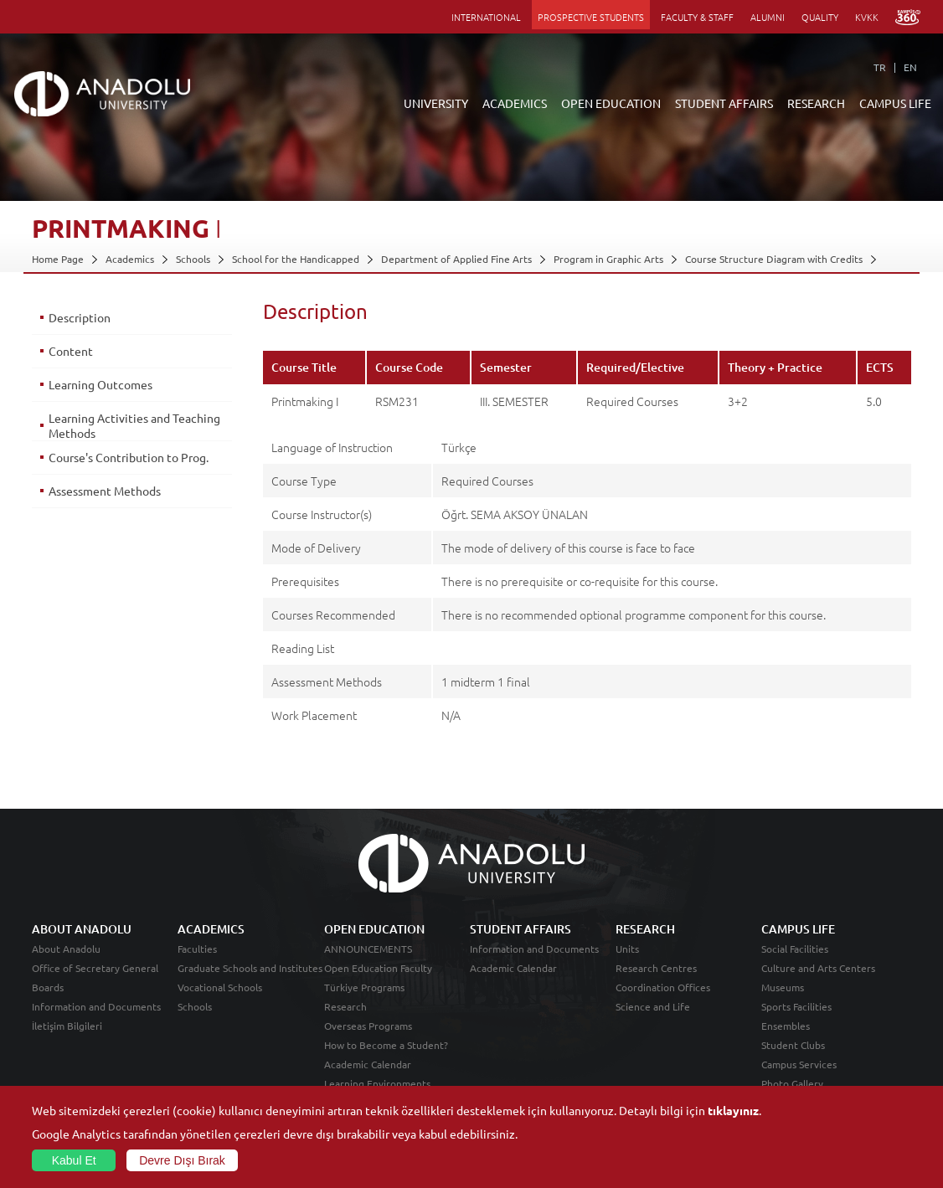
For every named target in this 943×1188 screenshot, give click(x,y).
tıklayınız (733, 1110)
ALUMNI (767, 16)
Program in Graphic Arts (608, 258)
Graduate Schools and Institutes (250, 968)
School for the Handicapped (295, 258)
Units (627, 948)
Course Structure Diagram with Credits (774, 258)
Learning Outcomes (100, 384)
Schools (193, 258)
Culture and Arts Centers (818, 968)
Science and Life (653, 1006)
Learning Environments (377, 1083)
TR (879, 67)
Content (71, 350)
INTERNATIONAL (486, 16)
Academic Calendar (367, 1064)
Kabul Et (74, 1160)
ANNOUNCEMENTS (368, 948)
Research (345, 1006)
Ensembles (785, 1025)
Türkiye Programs (364, 987)
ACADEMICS (514, 103)
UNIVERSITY (436, 103)
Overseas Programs (368, 1025)
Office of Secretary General (95, 968)
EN (910, 67)
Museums (782, 987)
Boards (48, 987)
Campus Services (799, 1064)
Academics (130, 258)
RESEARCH (816, 103)
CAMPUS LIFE (895, 103)
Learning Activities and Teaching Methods (134, 425)
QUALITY (819, 16)
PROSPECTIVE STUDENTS (591, 16)
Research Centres (656, 968)
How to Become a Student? (386, 1045)
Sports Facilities (796, 1006)
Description (80, 317)
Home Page (58, 258)
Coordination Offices (663, 987)
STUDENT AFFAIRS (724, 103)
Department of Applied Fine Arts (456, 258)
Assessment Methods (105, 490)
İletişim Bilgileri (67, 1025)
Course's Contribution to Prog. (129, 457)
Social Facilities (794, 948)
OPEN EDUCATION (611, 103)
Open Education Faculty (378, 968)
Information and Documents (96, 1006)
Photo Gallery (792, 1083)
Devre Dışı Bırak (182, 1160)
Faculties (197, 948)
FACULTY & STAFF (697, 16)
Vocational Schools (220, 987)
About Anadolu (66, 948)
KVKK (867, 16)
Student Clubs (793, 1045)
